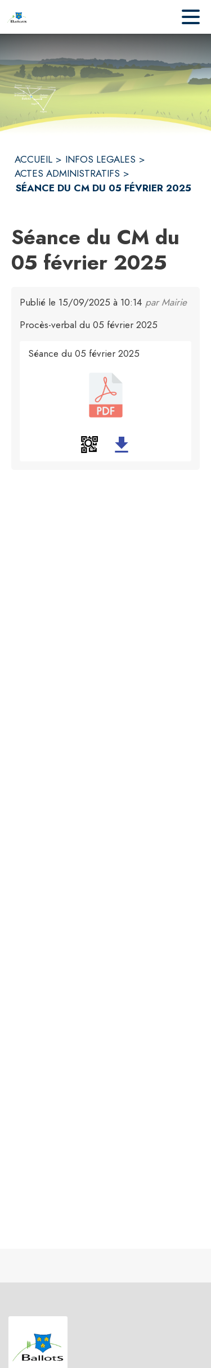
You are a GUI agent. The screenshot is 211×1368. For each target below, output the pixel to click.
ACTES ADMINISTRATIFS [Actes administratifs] (67, 173)
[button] (89, 444)
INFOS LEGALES (100, 159)
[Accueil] (17, 17)
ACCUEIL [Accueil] (33, 159)
